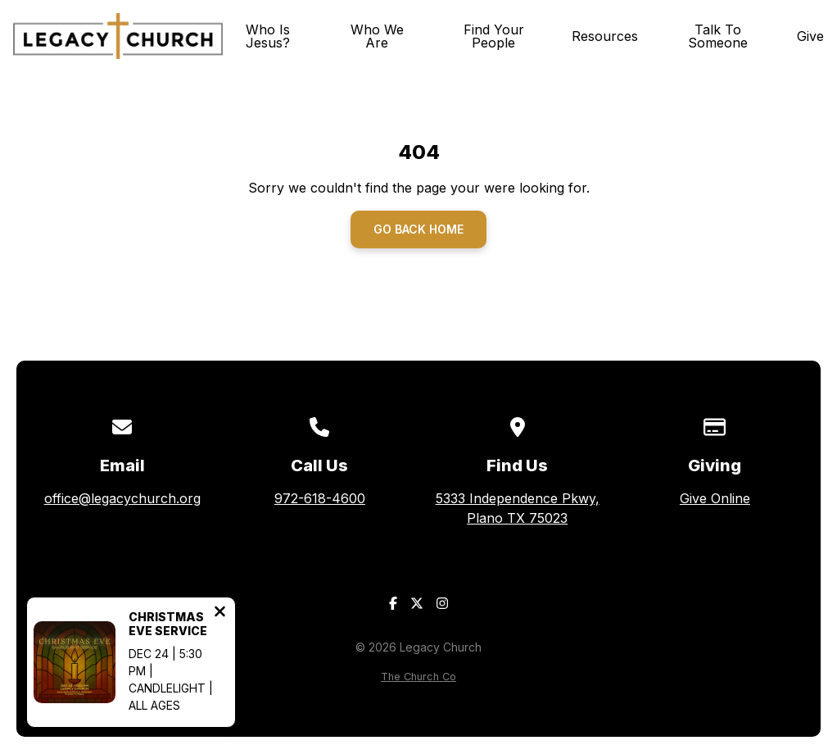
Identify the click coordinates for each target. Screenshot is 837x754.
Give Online (715, 498)
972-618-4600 (319, 498)
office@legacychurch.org (122, 498)
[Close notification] (220, 613)
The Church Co (418, 676)
